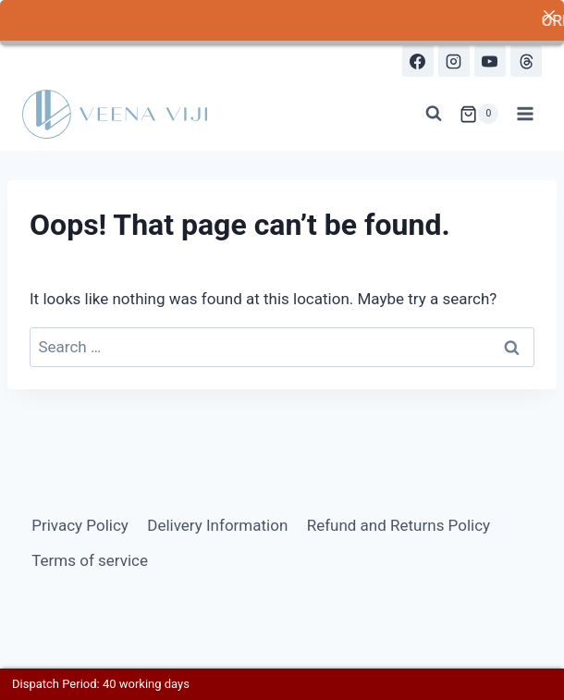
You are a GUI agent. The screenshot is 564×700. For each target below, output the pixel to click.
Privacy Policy (80, 522)
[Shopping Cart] (479, 111)
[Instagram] (454, 58)
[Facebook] (418, 58)
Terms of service (89, 556)
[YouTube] (490, 58)
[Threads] (526, 58)
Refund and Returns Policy (399, 522)
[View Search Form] (433, 111)
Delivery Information (217, 522)
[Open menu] (525, 110)
